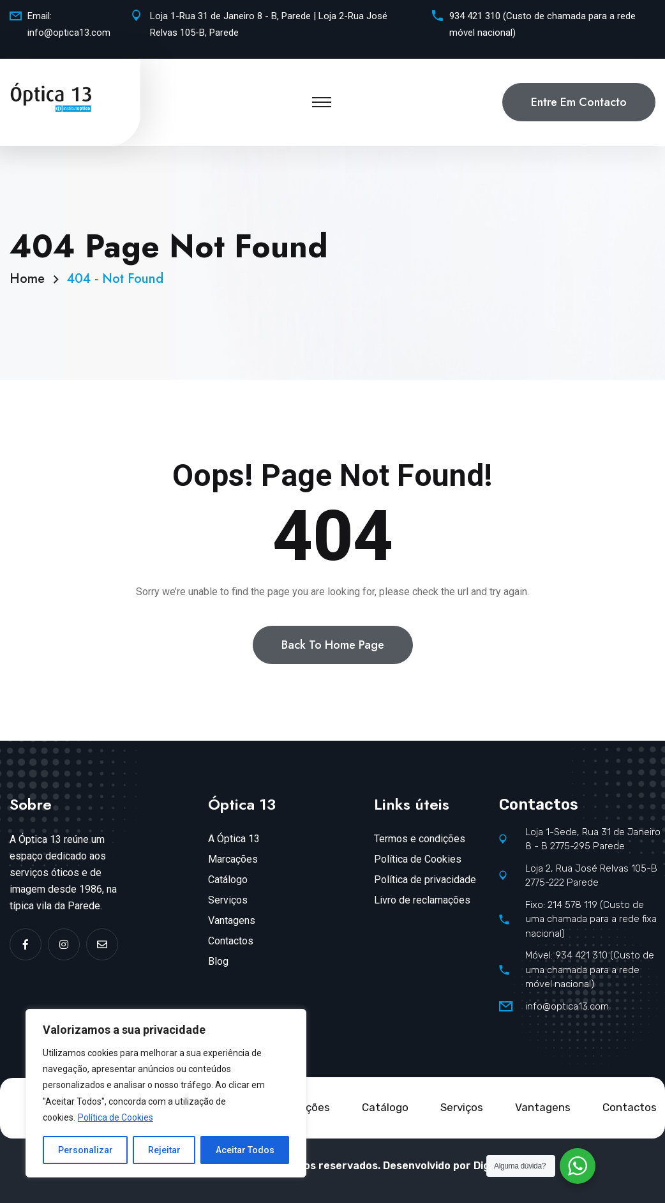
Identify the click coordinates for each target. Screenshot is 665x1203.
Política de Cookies (115, 1117)
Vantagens (231, 920)
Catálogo (228, 880)
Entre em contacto (579, 102)
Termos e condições (419, 839)
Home (31, 278)
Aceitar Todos (245, 1150)
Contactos (230, 941)
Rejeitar (164, 1150)
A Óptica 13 (234, 839)
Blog (218, 961)
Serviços (228, 900)
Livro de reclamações (422, 900)
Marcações (233, 859)
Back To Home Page (332, 645)
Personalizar (85, 1150)
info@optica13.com (68, 32)
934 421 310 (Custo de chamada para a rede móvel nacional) (542, 24)
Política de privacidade (425, 880)
